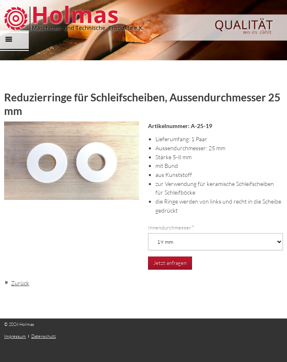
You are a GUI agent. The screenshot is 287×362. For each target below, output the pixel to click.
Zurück (20, 283)
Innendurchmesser (171, 227)
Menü (13, 46)
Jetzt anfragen (170, 262)
